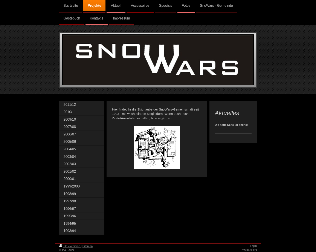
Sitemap (87, 246)
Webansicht (249, 249)
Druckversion (70, 246)
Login (253, 245)
